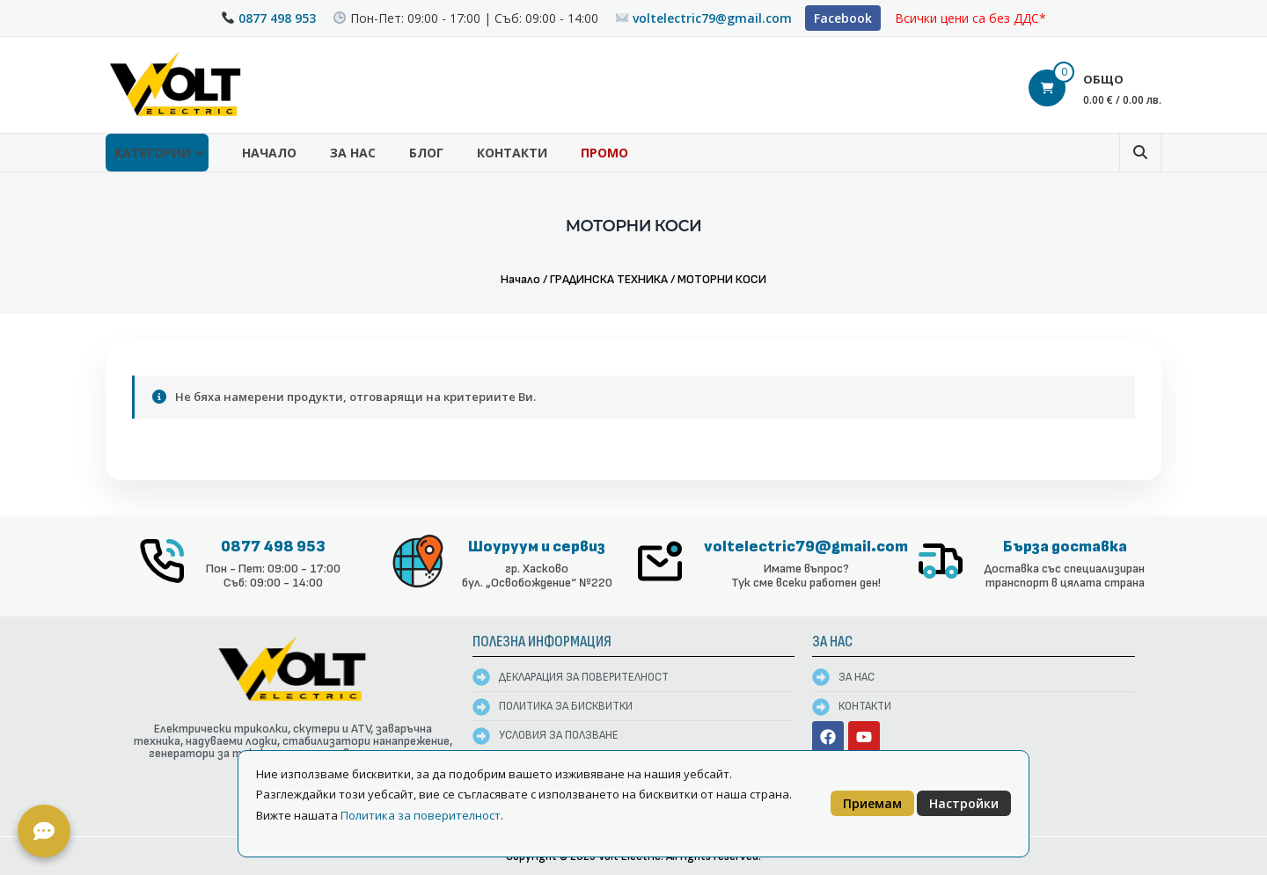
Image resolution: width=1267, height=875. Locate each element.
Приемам (872, 803)
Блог (426, 152)
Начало (269, 152)
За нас (353, 152)
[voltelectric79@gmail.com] (660, 561)
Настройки (964, 803)
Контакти (512, 152)
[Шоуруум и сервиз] (418, 561)
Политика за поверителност (421, 815)
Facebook (843, 18)
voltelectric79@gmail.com (712, 18)
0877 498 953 (277, 18)
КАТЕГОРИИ (152, 152)
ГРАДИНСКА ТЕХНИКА (609, 279)
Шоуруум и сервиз (536, 546)
